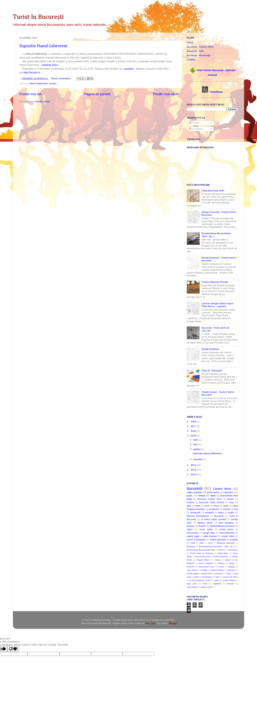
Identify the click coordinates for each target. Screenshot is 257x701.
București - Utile (195, 51)
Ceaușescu (233, 550)
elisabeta (209, 512)
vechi (216, 506)
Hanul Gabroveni (38, 83)
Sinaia (217, 560)
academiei (214, 509)
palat (217, 580)
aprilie (197, 449)
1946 (201, 543)
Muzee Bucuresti (202, 556)
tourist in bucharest (196, 539)
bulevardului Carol (206, 567)
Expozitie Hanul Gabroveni (43, 46)
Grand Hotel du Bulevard (201, 553)
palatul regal (193, 536)
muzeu (52, 83)
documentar (192, 533)
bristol (231, 563)
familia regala (192, 573)
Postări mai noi (30, 94)
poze (189, 495)
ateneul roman (205, 523)
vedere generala (218, 539)
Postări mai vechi (166, 94)
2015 (194, 435)
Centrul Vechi (222, 488)
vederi (231, 512)
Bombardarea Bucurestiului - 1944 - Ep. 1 (217, 546)
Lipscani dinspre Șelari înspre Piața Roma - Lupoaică (217, 305)
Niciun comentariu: (61, 78)
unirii (206, 506)
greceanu (219, 573)
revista (201, 495)
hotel (197, 506)
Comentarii (196, 129)
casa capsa (192, 570)
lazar (217, 577)
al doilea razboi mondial (213, 519)
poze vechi (213, 492)
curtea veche (226, 529)
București (219, 516)
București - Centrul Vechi (200, 46)
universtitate (192, 587)
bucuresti (195, 488)
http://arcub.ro (31, 72)
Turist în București (38, 17)
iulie (195, 439)
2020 (194, 421)
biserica (190, 526)
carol (231, 502)
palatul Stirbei (229, 580)
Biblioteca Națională (225, 543)
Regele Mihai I (203, 560)
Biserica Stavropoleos (198, 516)
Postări (194, 122)
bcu (236, 509)
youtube (234, 539)
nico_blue (150, 623)
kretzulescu (207, 577)
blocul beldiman (206, 563)
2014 (194, 465)
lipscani (229, 492)
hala (228, 573)
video (213, 495)
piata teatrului (210, 536)
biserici (202, 526)
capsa (189, 529)
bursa (221, 567)
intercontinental (226, 533)
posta (205, 584)
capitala (231, 567)
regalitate (217, 584)
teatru (221, 512)
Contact (191, 59)
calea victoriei (194, 492)
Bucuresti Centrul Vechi (209, 499)
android (226, 509)
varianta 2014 (50, 64)
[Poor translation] (13, 649)
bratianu (221, 563)
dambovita (195, 512)
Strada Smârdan (210, 349)
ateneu (230, 499)
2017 (194, 426)
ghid (189, 506)
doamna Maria (217, 570)
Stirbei (228, 560)
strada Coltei (228, 536)
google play (209, 533)
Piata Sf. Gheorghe (211, 370)
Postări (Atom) (42, 101)
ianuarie (198, 459)
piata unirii (192, 584)
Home (190, 42)
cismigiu (203, 570)
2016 (194, 431)
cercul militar (206, 529)
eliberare (231, 570)
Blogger (173, 623)
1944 (225, 506)
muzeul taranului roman (200, 580)
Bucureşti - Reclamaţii (198, 55)
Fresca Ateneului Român (214, 282)
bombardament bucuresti (222, 526)
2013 (194, 469)
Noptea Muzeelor (220, 556)
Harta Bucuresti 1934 (212, 190)
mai (195, 444)
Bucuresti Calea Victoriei (211, 502)
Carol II (221, 550)
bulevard (190, 567)
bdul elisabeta (226, 523)
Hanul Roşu (223, 553)
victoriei (190, 502)
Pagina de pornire (97, 94)
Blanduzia (191, 546)
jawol (196, 577)
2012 (194, 474)
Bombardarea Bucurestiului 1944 (201, 550)
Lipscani (129, 68)
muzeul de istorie (230, 577)
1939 (193, 543)
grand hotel (207, 573)
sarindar (230, 584)
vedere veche (206, 587)
